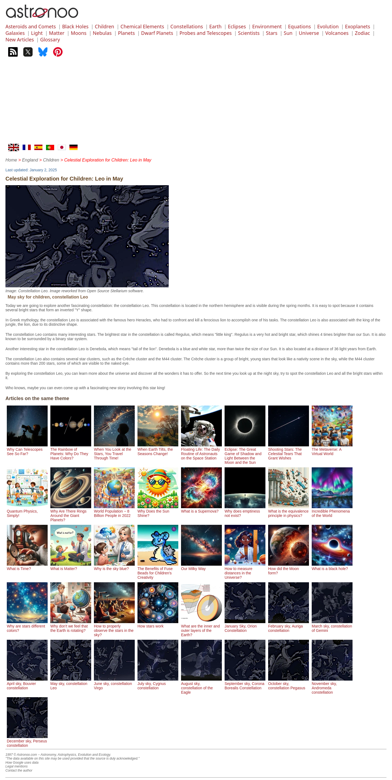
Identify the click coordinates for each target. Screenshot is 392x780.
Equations (299, 26)
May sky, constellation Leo (70, 683)
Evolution (328, 26)
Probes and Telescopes (205, 33)
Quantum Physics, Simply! (27, 511)
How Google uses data (21, 762)
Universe (309, 33)
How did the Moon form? (288, 568)
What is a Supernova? (201, 509)
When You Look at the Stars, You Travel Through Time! (114, 451)
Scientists (248, 33)
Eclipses (237, 26)
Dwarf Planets (157, 33)
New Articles (19, 39)
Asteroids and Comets (30, 26)
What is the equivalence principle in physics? (288, 511)
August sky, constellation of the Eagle (201, 685)
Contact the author (18, 770)
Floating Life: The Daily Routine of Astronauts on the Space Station (201, 451)
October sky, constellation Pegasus (288, 683)
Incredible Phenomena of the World (332, 511)
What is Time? (27, 566)
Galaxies (15, 33)
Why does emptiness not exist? (245, 511)
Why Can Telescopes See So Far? (27, 449)
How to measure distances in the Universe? (245, 571)
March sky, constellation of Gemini (332, 626)
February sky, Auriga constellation (288, 626)
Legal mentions (16, 766)
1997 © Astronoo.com (21, 755)
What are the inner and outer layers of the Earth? (201, 628)
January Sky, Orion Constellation (245, 626)
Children (104, 26)
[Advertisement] (196, 103)
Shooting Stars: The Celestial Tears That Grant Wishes (288, 451)
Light (37, 33)
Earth (215, 26)
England (30, 160)
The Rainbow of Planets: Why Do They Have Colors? (70, 451)
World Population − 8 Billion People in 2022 (114, 511)
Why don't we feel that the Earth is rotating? (70, 626)
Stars (272, 33)
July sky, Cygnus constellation (157, 683)
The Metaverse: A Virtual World (332, 449)
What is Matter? (70, 566)
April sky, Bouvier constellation (27, 683)
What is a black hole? (332, 566)
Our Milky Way (201, 566)
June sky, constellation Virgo (114, 683)
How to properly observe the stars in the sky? (114, 628)
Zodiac (362, 33)
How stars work (157, 624)
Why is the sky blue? (114, 566)
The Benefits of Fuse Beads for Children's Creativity (157, 571)
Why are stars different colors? (27, 626)
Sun (288, 33)
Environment (267, 26)
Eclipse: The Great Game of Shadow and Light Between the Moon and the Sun (245, 454)
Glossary (50, 39)
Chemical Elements (142, 26)
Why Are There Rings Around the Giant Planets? (70, 513)
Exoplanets (357, 26)
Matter (57, 33)
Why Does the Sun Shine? (157, 511)
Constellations (186, 26)
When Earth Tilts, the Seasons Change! (157, 449)
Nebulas (102, 33)
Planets (126, 33)
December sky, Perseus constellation (27, 741)
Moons (79, 33)
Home (11, 160)
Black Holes (75, 26)
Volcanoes (337, 33)
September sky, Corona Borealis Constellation (245, 683)
